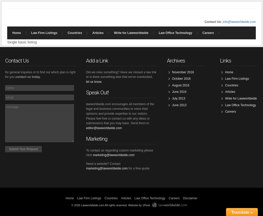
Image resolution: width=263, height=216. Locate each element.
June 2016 (179, 92)
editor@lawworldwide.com (104, 128)
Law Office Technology (175, 33)
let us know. (94, 82)
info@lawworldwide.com (239, 22)
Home (16, 33)
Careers (208, 33)
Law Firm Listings (44, 33)
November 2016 (183, 72)
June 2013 (179, 105)
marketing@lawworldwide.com (114, 155)
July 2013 (178, 98)
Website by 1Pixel (139, 205)
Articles (98, 33)
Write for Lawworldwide (131, 33)
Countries (75, 33)
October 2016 (181, 78)
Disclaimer (190, 198)
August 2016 (180, 85)
